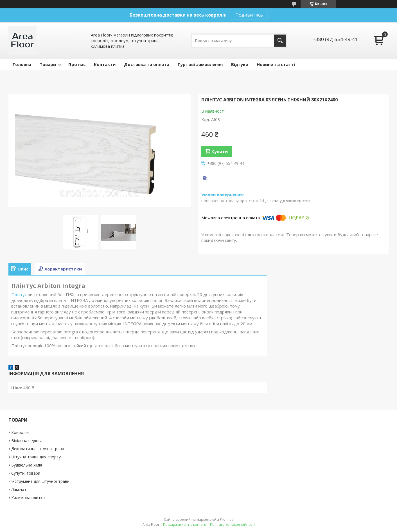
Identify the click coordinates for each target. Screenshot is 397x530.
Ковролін (20, 432)
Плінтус (19, 294)
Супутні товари (25, 473)
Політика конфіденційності (232, 524)
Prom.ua (226, 519)
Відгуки (239, 64)
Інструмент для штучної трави (40, 481)
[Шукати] (280, 41)
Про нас (76, 64)
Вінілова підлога (26, 440)
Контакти (105, 64)
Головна (22, 64)
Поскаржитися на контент (184, 524)
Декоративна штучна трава (37, 448)
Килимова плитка (28, 497)
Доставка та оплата (146, 64)
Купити (219, 151)
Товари (48, 64)
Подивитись (249, 15)
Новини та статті (276, 64)
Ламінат (18, 489)
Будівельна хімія (26, 465)
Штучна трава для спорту (36, 457)
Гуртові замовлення (200, 64)
